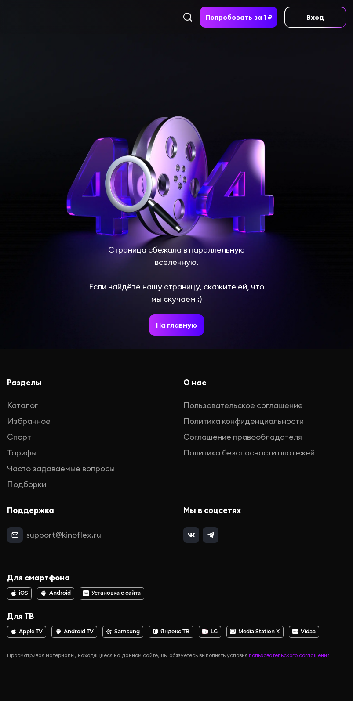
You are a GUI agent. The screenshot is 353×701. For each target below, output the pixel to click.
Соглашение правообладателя (242, 437)
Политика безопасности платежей (249, 453)
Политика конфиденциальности (243, 421)
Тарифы (21, 453)
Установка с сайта (112, 593)
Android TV (74, 632)
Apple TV (27, 632)
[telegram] (210, 535)
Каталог (22, 405)
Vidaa (304, 632)
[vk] (191, 535)
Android (56, 593)
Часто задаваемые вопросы (61, 468)
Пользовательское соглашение (243, 405)
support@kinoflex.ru (63, 535)
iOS (19, 593)
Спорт (19, 437)
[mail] (15, 535)
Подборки (26, 484)
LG (210, 632)
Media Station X (255, 632)
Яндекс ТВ (171, 632)
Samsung (123, 632)
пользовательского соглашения (289, 655)
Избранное (29, 421)
